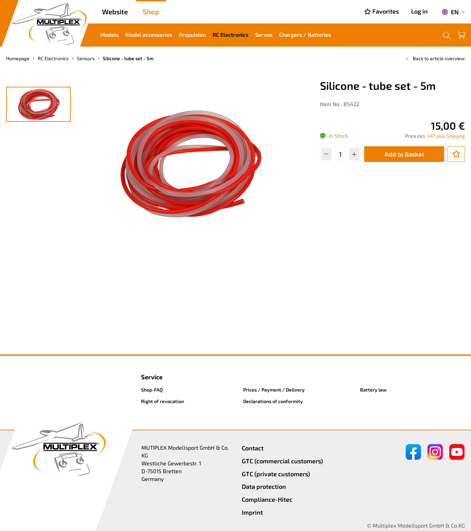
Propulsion (192, 34)
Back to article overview (435, 58)
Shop (151, 11)
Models (109, 34)
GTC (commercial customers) (282, 461)
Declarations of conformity (273, 401)
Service (152, 377)
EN (450, 12)
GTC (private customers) (276, 474)
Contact (253, 448)
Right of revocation (162, 401)
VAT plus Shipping (446, 136)
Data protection (264, 486)
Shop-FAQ (152, 390)
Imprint (252, 512)
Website (115, 11)
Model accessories (148, 34)
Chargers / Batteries (305, 34)
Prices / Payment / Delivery (274, 390)
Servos (263, 34)
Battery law (373, 390)
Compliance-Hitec (267, 499)
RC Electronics (230, 34)
